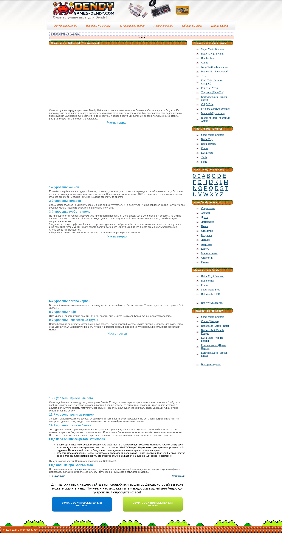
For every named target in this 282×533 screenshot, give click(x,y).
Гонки (204, 226)
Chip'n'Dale (207, 104)
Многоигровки (209, 253)
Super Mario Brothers (212, 49)
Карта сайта (219, 25)
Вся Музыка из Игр (212, 303)
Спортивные (208, 208)
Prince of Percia (209, 88)
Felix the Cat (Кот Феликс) (215, 109)
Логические (207, 221)
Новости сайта (163, 25)
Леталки (205, 239)
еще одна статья (83, 469)
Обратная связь (192, 25)
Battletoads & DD (210, 294)
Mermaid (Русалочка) (212, 113)
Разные (205, 262)
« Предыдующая (57, 476)
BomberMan (207, 280)
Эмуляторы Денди (65, 25)
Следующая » (178, 476)
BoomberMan (208, 143)
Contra (204, 62)
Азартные (206, 244)
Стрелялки (207, 230)
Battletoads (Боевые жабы (215, 71)
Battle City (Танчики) (212, 53)
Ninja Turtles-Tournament (214, 67)
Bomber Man (208, 58)
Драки (204, 217)
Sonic (204, 161)
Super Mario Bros (210, 289)
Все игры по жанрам (98, 25)
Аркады (205, 213)
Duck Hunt (207, 152)
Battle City (207, 139)
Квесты (205, 248)
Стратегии (207, 257)
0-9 (197, 176)
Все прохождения (211, 364)
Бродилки (206, 235)
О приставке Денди (132, 25)
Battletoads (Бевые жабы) (215, 325)
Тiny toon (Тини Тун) (212, 92)
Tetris (204, 76)
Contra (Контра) (210, 321)
